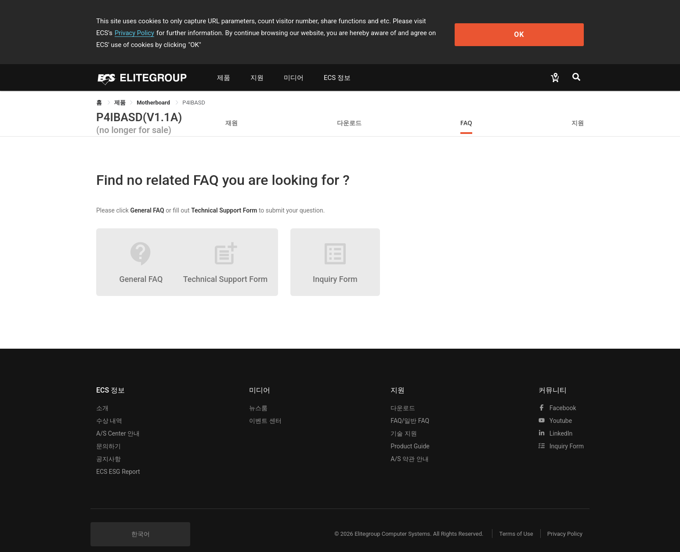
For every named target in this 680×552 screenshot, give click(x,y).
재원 (231, 111)
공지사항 (108, 447)
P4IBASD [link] (193, 90)
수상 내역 (109, 408)
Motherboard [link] (154, 90)
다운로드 (349, 111)
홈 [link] (99, 90)
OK (548, 27)
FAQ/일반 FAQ (410, 408)
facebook (557, 396)
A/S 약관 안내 (409, 447)
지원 (257, 66)
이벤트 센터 (265, 408)
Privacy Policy (466, 21)
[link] (120, 90)
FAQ (466, 111)
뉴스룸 (258, 396)
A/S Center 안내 (118, 421)
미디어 (294, 66)
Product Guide (410, 434)
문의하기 (108, 434)
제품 (223, 66)
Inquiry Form (561, 434)
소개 (102, 396)
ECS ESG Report (118, 459)
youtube (555, 408)
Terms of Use (511, 522)
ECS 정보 (337, 66)
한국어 (140, 522)
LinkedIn (555, 421)
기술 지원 (403, 421)
